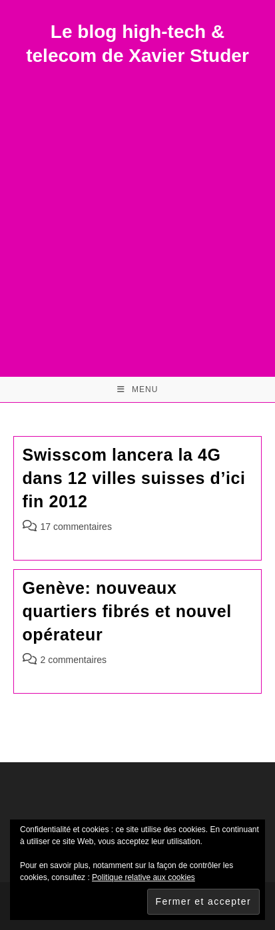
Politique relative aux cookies (143, 877)
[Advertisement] (137, 212)
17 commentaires (76, 526)
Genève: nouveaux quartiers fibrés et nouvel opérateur (127, 611)
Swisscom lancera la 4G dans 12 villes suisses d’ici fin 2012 (134, 478)
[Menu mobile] (138, 389)
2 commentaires (74, 659)
